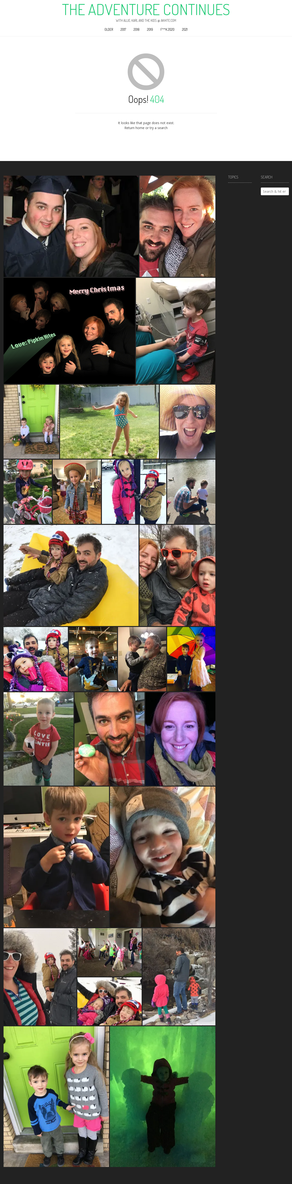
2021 (184, 29)
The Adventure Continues (146, 9)
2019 (150, 29)
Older (109, 29)
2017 (123, 29)
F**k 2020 (167, 29)
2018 (136, 29)
